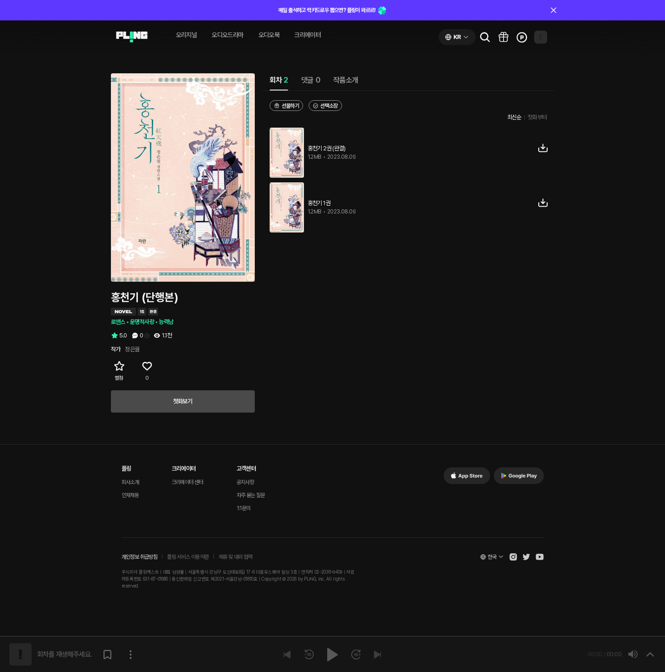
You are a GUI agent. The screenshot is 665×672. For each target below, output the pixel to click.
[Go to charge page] (522, 37)
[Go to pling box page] (503, 37)
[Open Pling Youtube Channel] (540, 557)
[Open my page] (540, 37)
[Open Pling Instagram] (513, 557)
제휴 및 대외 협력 (235, 557)
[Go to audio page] (132, 37)
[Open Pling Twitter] (526, 557)
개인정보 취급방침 (140, 557)
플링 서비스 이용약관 (187, 557)
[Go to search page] (485, 37)
